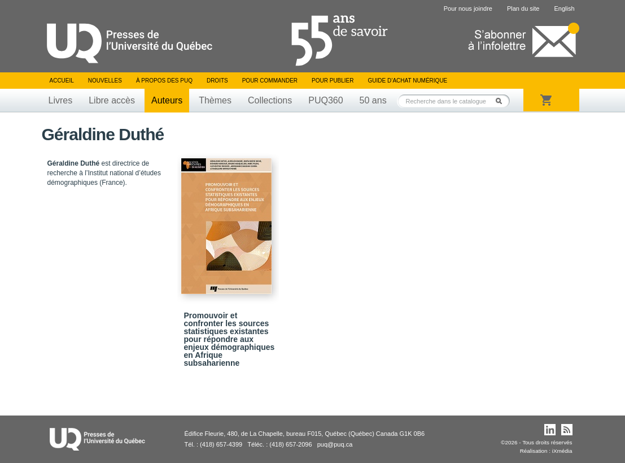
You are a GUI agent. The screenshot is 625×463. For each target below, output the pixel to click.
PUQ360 (325, 100)
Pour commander (270, 80)
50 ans (373, 100)
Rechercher (501, 101)
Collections (270, 100)
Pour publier (332, 80)
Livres (61, 100)
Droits (217, 80)
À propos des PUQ (164, 80)
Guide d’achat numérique (408, 80)
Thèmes (215, 100)
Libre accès (112, 100)
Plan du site (523, 8)
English (564, 8)
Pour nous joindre (468, 8)
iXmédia (562, 451)
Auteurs (166, 100)
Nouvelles (105, 80)
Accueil (62, 80)
